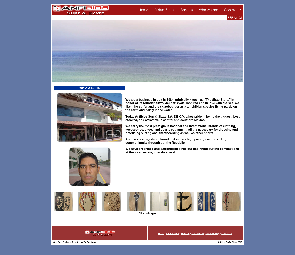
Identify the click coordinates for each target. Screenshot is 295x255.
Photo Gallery (212, 233)
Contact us (226, 233)
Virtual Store (172, 233)
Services (185, 233)
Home (161, 233)
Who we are (197, 233)
